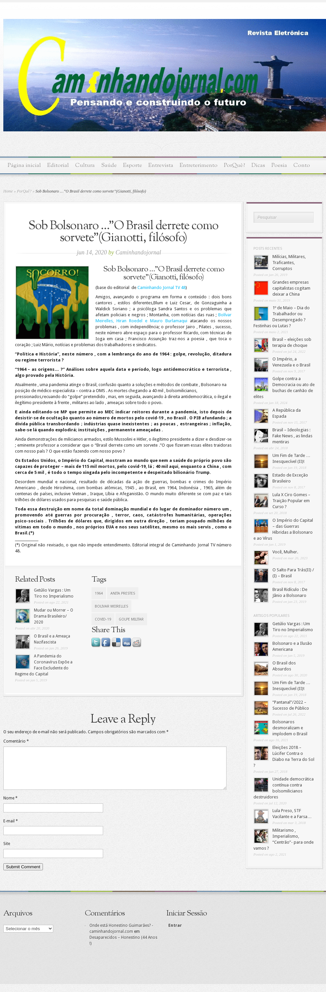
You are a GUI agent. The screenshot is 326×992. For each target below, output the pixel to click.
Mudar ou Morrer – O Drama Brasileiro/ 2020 (53, 616)
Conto (301, 165)
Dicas (258, 165)
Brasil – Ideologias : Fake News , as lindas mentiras (292, 435)
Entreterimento (199, 165)
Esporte (132, 165)
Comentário (16, 741)
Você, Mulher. (285, 551)
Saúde (109, 165)
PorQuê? (234, 165)
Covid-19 (103, 619)
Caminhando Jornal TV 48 (161, 287)
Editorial (58, 165)
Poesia (279, 165)
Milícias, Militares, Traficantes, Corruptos (289, 262)
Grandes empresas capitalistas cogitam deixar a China (291, 288)
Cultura (85, 165)
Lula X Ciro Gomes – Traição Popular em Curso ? (291, 500)
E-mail (10, 829)
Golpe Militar (131, 619)
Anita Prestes (122, 593)
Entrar (174, 933)
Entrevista (160, 165)
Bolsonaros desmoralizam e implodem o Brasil (289, 727)
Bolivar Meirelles (111, 606)
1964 (99, 593)
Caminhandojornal (138, 252)
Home (8, 191)
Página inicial (24, 165)
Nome (10, 806)
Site (6, 851)
